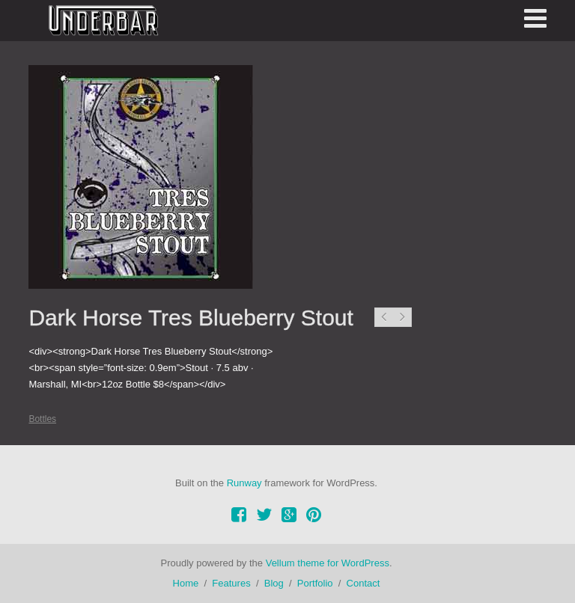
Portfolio (315, 583)
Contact (363, 583)
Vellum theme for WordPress (327, 563)
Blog (274, 583)
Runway (244, 483)
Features (231, 583)
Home (186, 583)
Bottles (42, 419)
